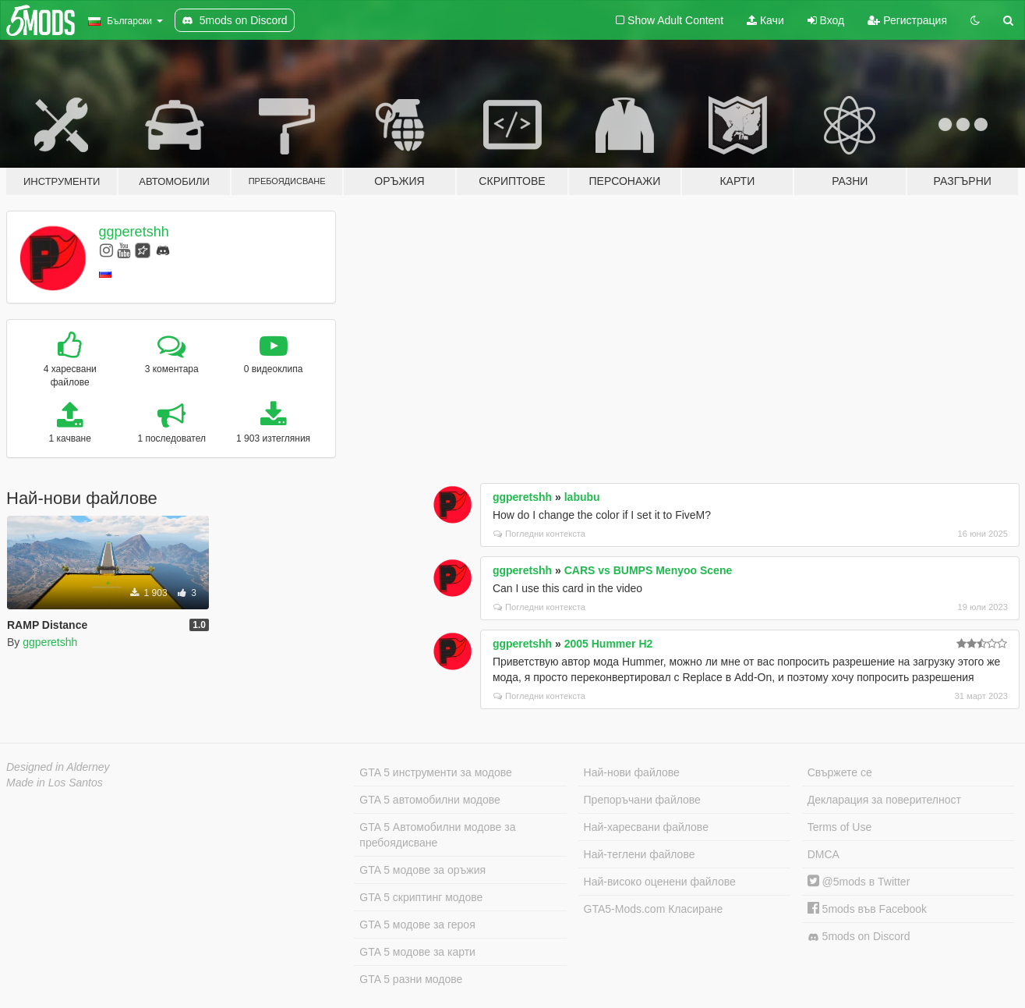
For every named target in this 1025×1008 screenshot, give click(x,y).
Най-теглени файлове (639, 854)
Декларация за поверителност (884, 799)
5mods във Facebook (867, 909)
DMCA (823, 854)
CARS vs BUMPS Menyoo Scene (648, 570)
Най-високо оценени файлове (660, 881)
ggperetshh (134, 232)
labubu (582, 497)
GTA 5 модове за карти (417, 952)
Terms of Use (839, 827)
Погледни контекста (539, 533)
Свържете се (840, 772)
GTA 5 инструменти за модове (435, 772)
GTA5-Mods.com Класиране (653, 909)
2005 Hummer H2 (608, 643)
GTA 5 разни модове (410, 979)
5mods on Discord (859, 936)
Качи (765, 20)
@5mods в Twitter (859, 882)
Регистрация (907, 20)
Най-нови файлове (632, 772)
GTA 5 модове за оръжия (422, 870)
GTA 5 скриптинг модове (420, 897)
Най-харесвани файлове (646, 827)
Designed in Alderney (58, 767)
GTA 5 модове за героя (417, 924)
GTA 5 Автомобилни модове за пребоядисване (437, 835)
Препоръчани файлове (642, 799)
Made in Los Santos (54, 782)
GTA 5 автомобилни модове (429, 799)
